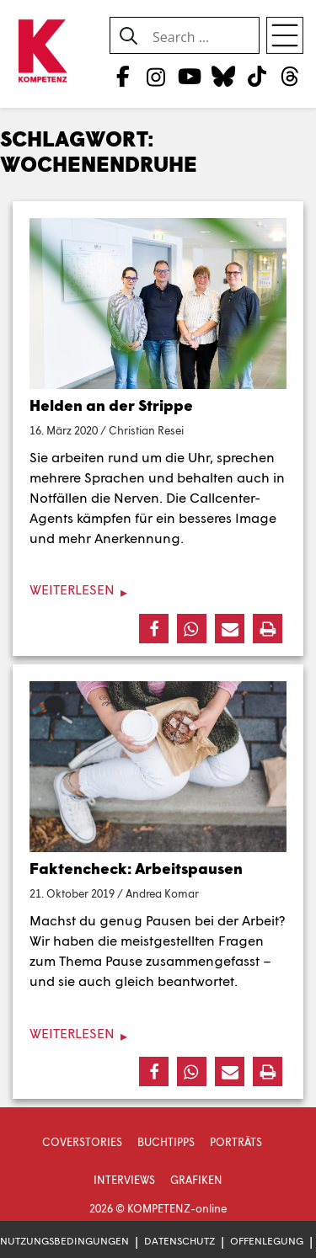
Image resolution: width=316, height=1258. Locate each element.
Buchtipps (166, 1142)
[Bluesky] (223, 75)
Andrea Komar (162, 893)
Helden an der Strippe (111, 405)
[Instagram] (156, 75)
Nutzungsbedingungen (64, 1240)
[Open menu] (284, 35)
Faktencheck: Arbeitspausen (136, 868)
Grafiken (196, 1179)
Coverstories (82, 1142)
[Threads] (290, 75)
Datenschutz (179, 1240)
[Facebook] (123, 75)
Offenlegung (266, 1240)
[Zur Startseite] (42, 52)
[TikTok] (257, 75)
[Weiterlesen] (158, 590)
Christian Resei (146, 430)
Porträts (236, 1142)
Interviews (124, 1179)
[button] (154, 628)
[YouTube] (189, 75)
